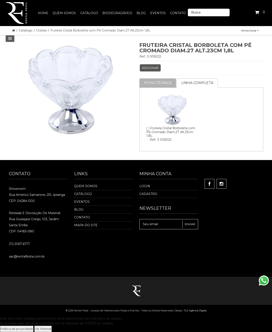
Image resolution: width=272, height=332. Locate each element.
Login (144, 186)
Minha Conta (250, 30)
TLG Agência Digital (195, 310)
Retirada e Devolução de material (34, 213)
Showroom (17, 189)
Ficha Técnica (158, 83)
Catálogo (26, 30)
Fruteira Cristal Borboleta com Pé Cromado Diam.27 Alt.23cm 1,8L (100, 30)
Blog (78, 209)
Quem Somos (85, 186)
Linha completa (197, 83)
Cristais (42, 30)
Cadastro (148, 194)
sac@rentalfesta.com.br (27, 256)
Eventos (82, 202)
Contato (82, 217)
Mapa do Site (86, 225)
